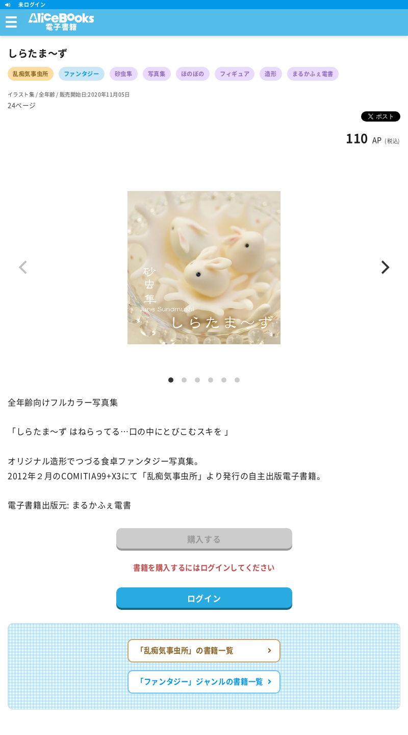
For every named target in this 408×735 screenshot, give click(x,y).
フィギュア (234, 74)
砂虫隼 (124, 74)
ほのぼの (193, 74)
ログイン (204, 599)
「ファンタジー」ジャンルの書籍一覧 (204, 681)
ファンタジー (81, 74)
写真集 (157, 74)
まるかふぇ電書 (313, 74)
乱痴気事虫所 (30, 74)
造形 (270, 74)
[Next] (384, 267)
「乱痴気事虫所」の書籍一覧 (204, 650)
